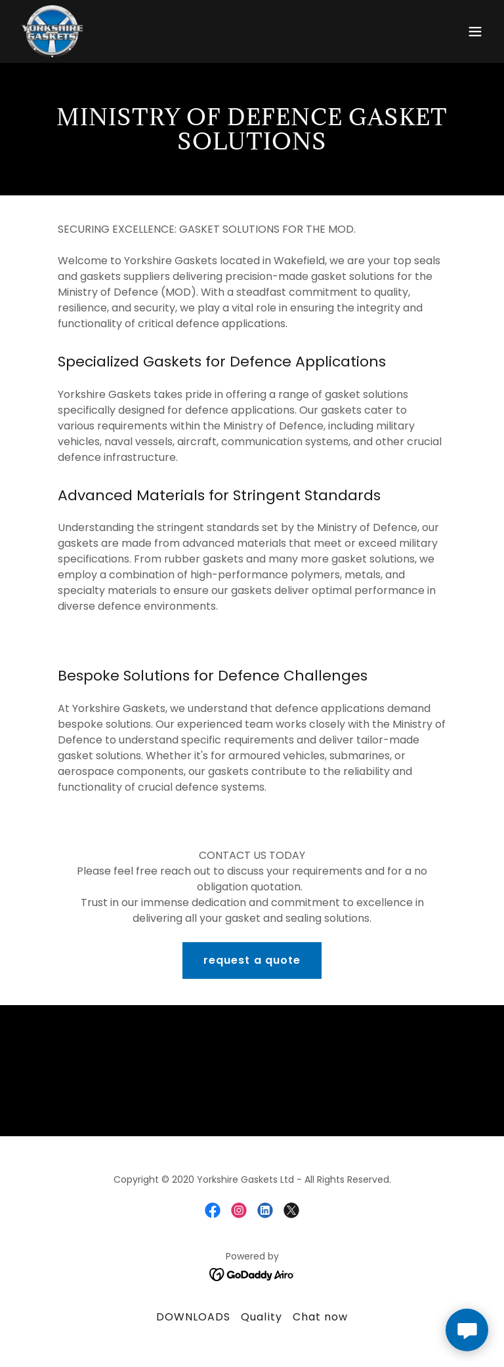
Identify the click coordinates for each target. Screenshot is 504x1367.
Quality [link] (261, 1316)
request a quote (251, 960)
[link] (52, 31)
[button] (475, 31)
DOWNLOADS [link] (193, 1316)
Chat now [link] (320, 1316)
